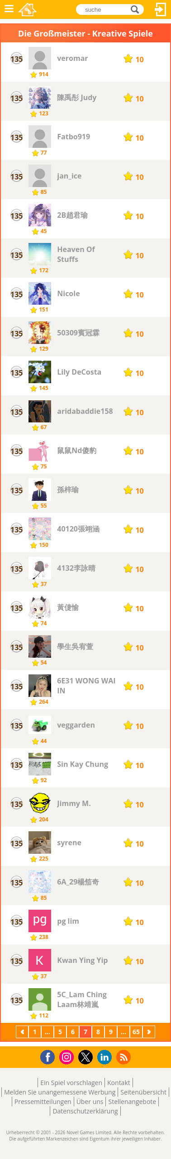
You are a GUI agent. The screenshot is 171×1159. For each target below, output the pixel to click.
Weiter (149, 1031)
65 (136, 1031)
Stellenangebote (132, 1101)
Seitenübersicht (143, 1092)
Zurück (23, 1031)
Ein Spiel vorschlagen (71, 1082)
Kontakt (118, 1082)
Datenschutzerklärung (85, 1111)
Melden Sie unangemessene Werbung (59, 1092)
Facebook (50, 1056)
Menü (9, 9)
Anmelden (160, 9)
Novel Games (27, 9)
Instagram (68, 1056)
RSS (124, 1057)
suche (137, 9)
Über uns (90, 1101)
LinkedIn (106, 1057)
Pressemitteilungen (42, 1101)
